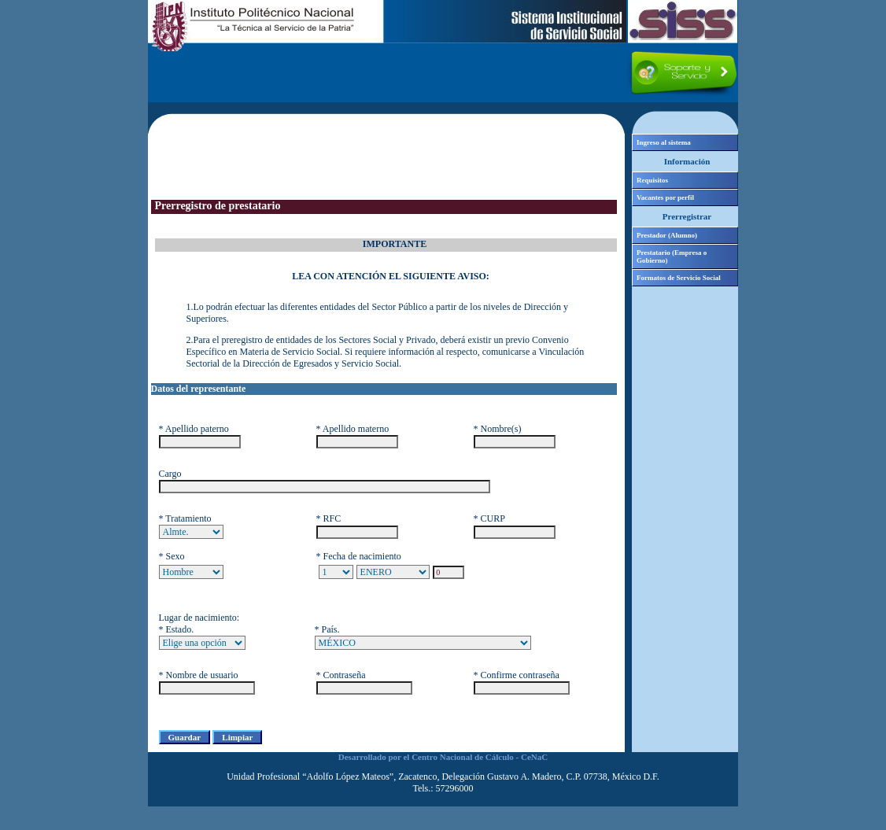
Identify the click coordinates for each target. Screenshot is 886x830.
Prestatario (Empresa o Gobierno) (672, 256)
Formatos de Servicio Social (679, 278)
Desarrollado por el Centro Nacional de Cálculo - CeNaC (443, 757)
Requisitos (652, 180)
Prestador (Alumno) (667, 235)
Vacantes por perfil (665, 197)
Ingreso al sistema (664, 142)
